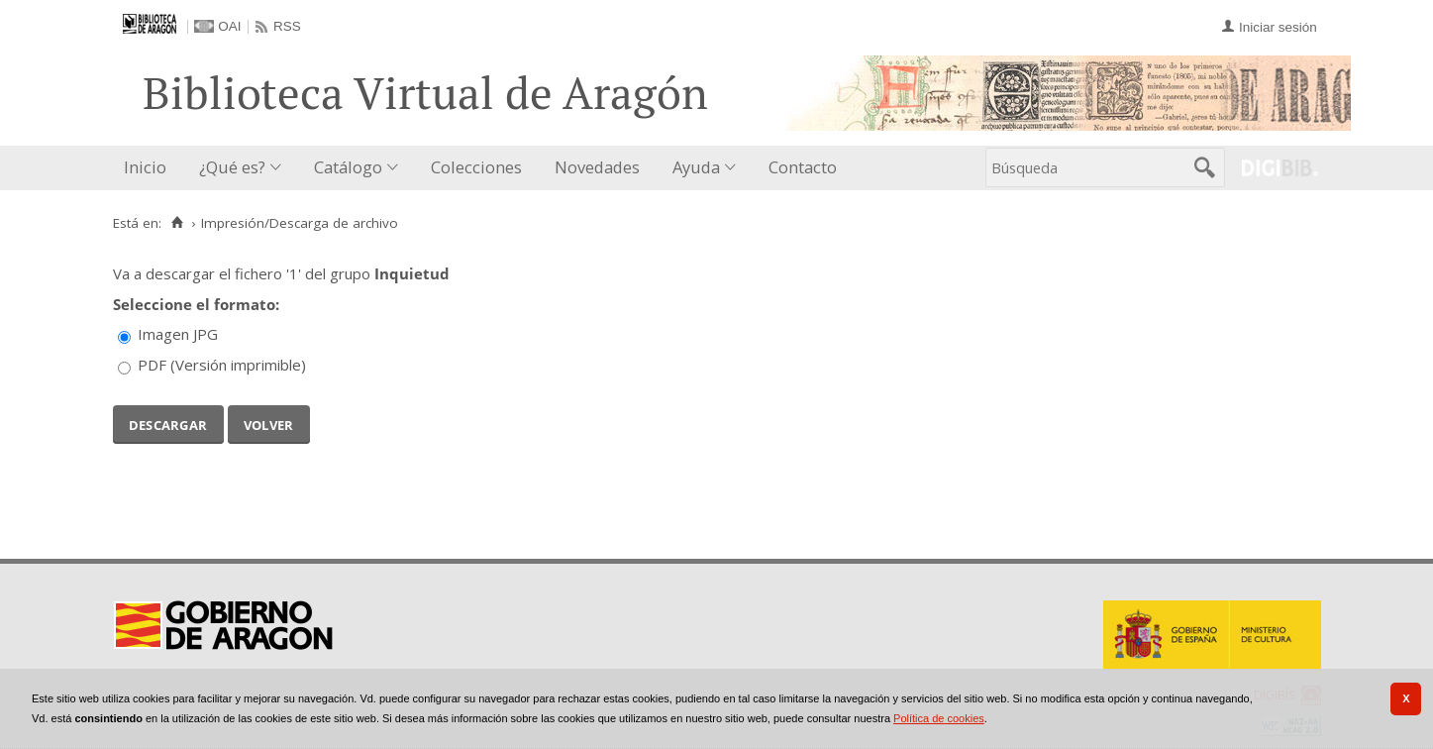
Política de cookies (938, 718)
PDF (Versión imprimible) (222, 364)
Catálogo (348, 167)
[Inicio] (177, 223)
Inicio (145, 167)
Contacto (802, 167)
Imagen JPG (178, 334)
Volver (269, 423)
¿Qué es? (232, 167)
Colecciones (476, 167)
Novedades (597, 167)
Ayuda (696, 167)
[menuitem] (149, 168)
